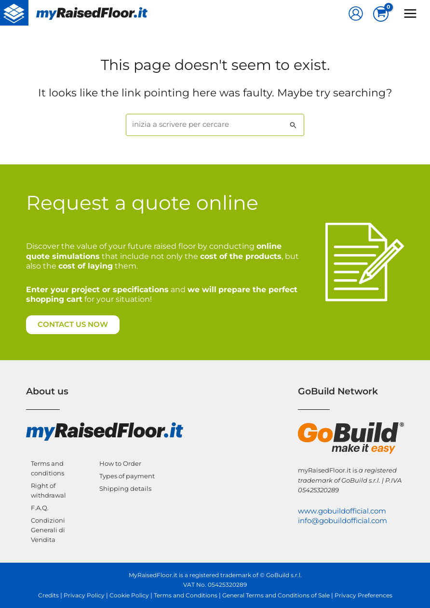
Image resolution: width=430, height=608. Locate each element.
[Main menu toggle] (410, 13)
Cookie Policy (129, 595)
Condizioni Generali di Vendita (48, 529)
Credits (48, 595)
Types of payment (127, 476)
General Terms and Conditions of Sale (276, 595)
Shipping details (125, 488)
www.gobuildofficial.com (342, 511)
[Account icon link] (355, 13)
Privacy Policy (84, 595)
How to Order (120, 463)
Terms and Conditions (185, 595)
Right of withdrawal (48, 490)
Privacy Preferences (363, 595)
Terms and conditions (47, 468)
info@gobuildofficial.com (342, 520)
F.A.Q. (40, 508)
